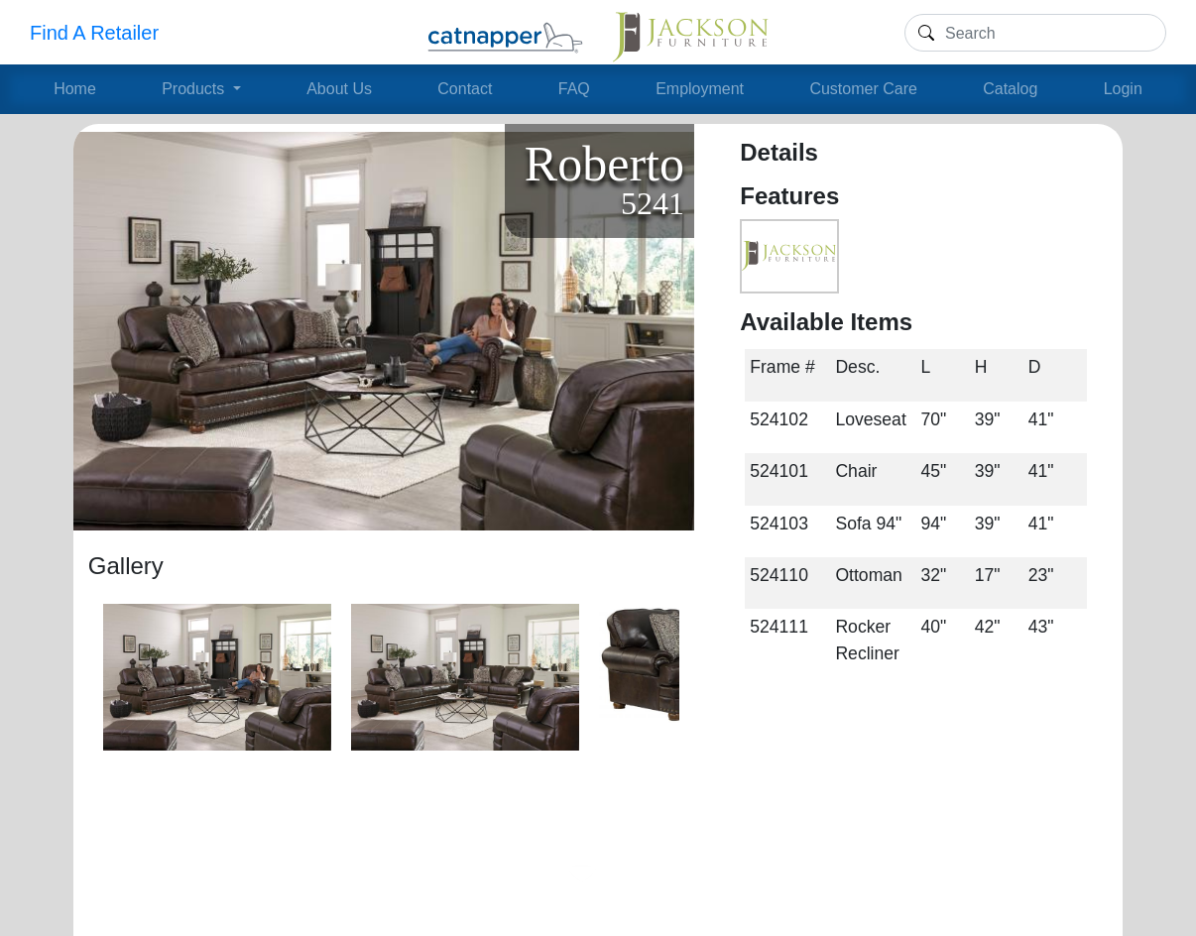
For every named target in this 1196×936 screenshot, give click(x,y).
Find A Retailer (94, 33)
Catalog (1010, 88)
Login (1123, 88)
